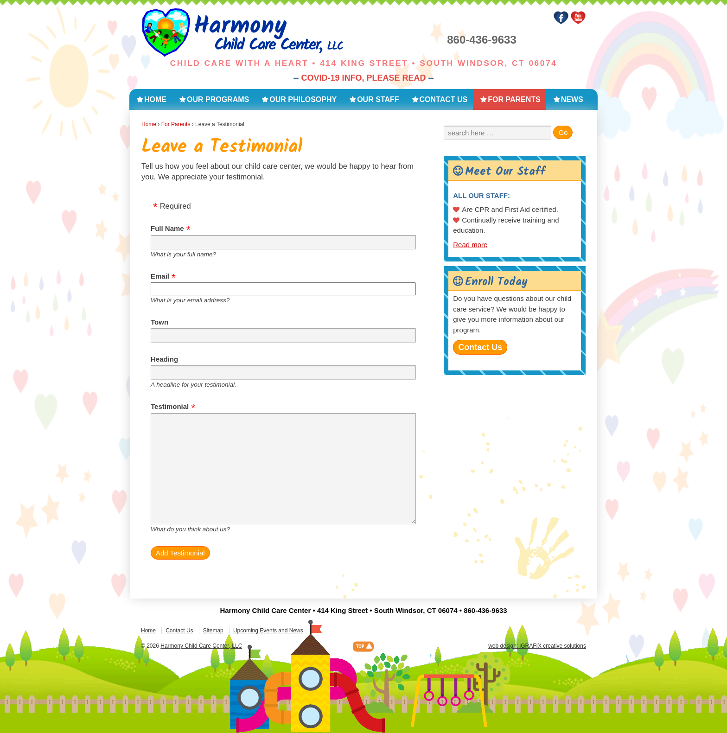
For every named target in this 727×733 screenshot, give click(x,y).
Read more (470, 245)
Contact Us (444, 99)
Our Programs (218, 99)
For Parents (514, 99)
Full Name (167, 228)
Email (160, 276)
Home (155, 99)
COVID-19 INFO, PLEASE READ (363, 78)
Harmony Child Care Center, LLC (201, 646)
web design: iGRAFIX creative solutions (537, 646)
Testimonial (170, 406)
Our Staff (378, 99)
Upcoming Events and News (268, 630)
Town (159, 322)
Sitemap (213, 630)
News (572, 99)
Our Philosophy (303, 99)
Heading (164, 359)
